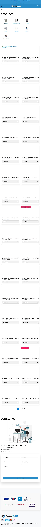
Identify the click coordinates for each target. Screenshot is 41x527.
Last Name (24, 457)
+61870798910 (6, 447)
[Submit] (40, 9)
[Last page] (25, 409)
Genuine (10, 221)
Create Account (22, 3)
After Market (10, 81)
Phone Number (25, 462)
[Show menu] (1, 6)
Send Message (20, 478)
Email (5, 462)
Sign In (17, 3)
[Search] (20, 9)
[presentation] (11, 473)
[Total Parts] (16, 6)
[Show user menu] (39, 6)
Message (6, 466)
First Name (6, 457)
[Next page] (22, 409)
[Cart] (37, 6)
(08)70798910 (5, 449)
